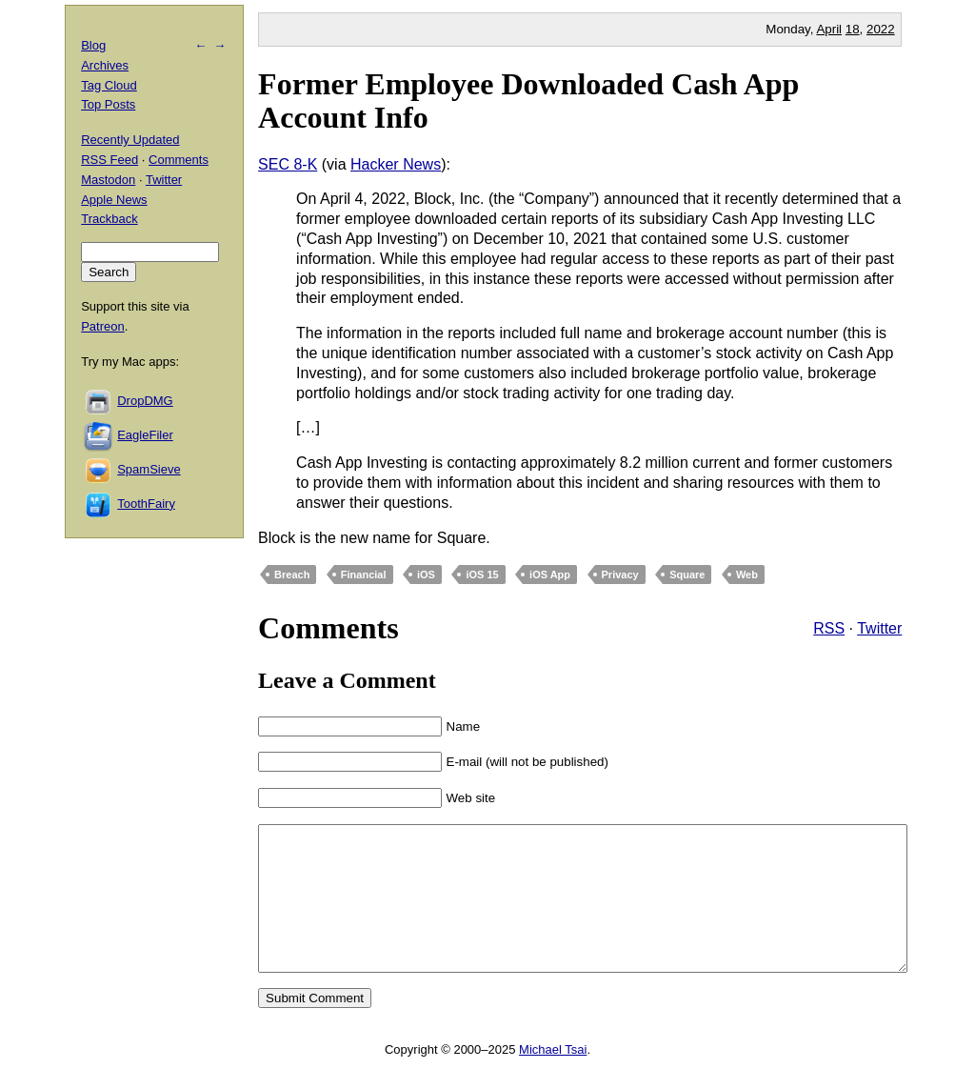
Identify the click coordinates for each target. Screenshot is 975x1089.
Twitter (879, 628)
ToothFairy (146, 503)
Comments (179, 159)
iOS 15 (482, 574)
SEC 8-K (287, 164)
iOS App (549, 574)
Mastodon (108, 179)
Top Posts (108, 104)
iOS (426, 574)
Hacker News (395, 164)
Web (747, 574)
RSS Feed (109, 159)
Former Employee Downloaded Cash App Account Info (528, 100)
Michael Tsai (553, 1078)
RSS (829, 628)
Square (687, 574)
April (829, 29)
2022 (880, 29)
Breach (291, 574)
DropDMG (145, 400)
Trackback (109, 219)
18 (853, 29)
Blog (93, 45)
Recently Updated (130, 139)
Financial (364, 574)
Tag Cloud (109, 85)
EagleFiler (145, 435)
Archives (105, 65)
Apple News (114, 199)
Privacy (620, 574)
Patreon (103, 326)
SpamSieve (148, 469)
